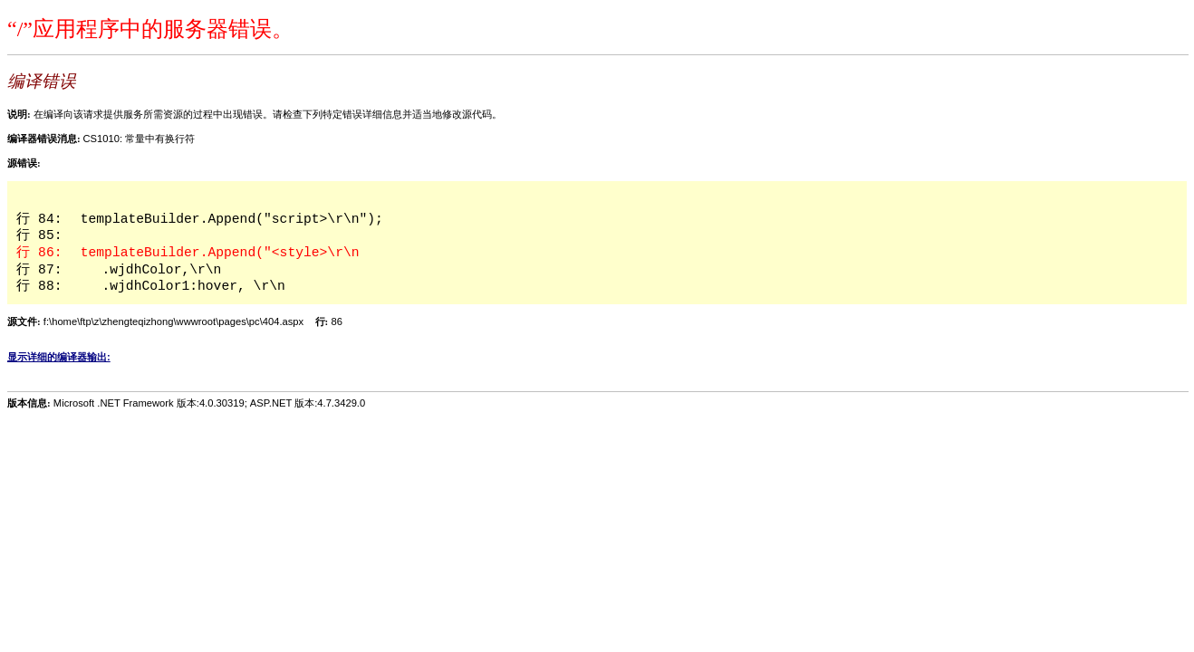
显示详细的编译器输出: (59, 356)
